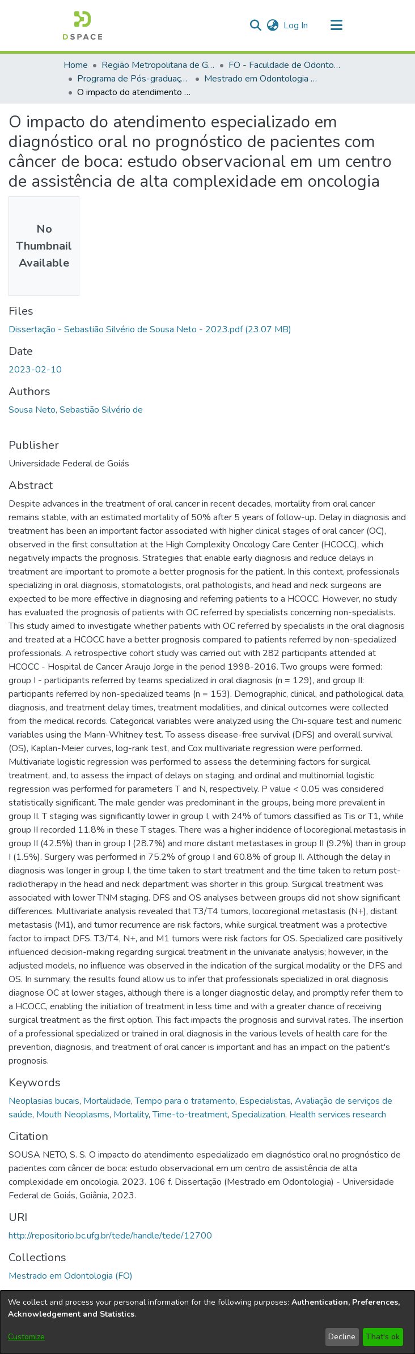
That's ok (383, 1336)
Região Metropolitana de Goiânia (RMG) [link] (158, 65)
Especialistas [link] (265, 1101)
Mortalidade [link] (107, 1101)
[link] (150, 329)
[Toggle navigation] (336, 25)
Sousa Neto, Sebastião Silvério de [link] (76, 410)
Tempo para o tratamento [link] (185, 1101)
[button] (82, 25)
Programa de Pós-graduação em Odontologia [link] (133, 78)
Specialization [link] (258, 1114)
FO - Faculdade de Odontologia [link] (285, 65)
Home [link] (75, 65)
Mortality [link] (131, 1114)
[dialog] (207, 1322)
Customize (26, 1336)
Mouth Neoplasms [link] (72, 1114)
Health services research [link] (337, 1114)
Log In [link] (296, 25)
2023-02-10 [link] (35, 369)
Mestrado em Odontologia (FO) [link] (260, 78)
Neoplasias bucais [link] (44, 1101)
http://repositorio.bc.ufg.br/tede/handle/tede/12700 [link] (110, 1235)
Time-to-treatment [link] (190, 1114)
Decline (341, 1336)
